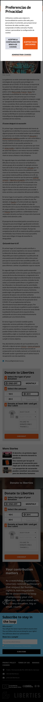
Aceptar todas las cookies (30, 43)
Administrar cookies (21, 55)
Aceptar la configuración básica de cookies (13, 43)
